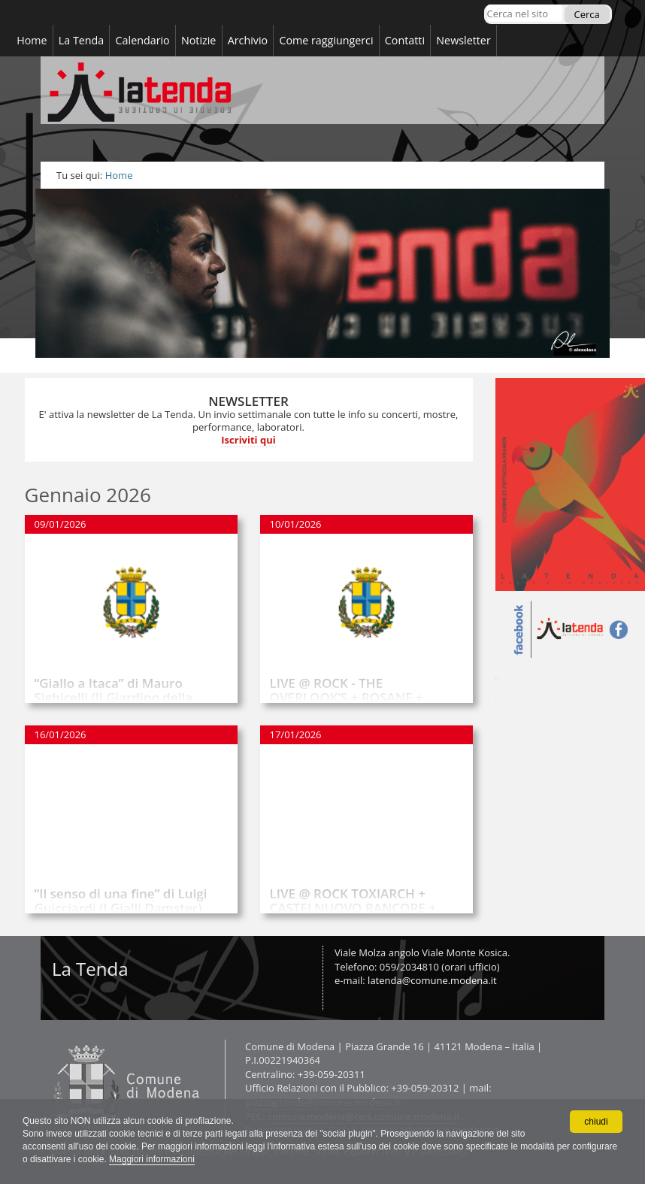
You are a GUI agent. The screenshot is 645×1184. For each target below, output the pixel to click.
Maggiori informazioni (152, 1159)
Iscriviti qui (248, 440)
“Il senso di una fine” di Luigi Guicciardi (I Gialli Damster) (121, 900)
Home (119, 175)
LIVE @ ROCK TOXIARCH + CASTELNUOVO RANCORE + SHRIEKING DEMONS (353, 907)
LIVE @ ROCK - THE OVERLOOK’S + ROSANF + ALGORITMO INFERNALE (346, 696)
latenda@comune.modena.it (432, 980)
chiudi (595, 1121)
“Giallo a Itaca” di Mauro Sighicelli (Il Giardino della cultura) (114, 696)
